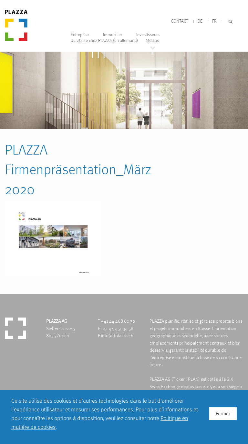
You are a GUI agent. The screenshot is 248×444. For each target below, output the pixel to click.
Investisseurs (148, 34)
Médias (152, 40)
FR (214, 21)
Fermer (223, 413)
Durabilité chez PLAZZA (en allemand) (104, 40)
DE (200, 21)
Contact (179, 21)
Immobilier (112, 34)
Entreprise (80, 34)
